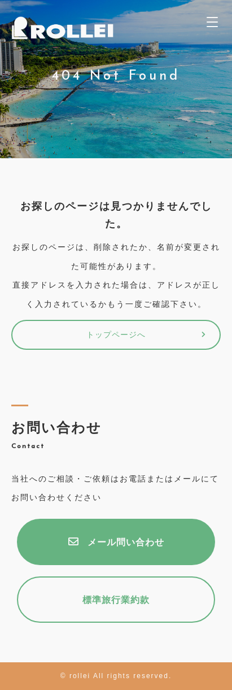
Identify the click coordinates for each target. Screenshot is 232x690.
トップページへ (116, 335)
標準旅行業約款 (116, 600)
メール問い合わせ (116, 542)
